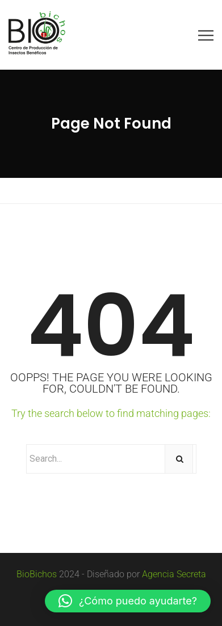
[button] (128, 601)
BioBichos (36, 574)
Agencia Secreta (174, 574)
